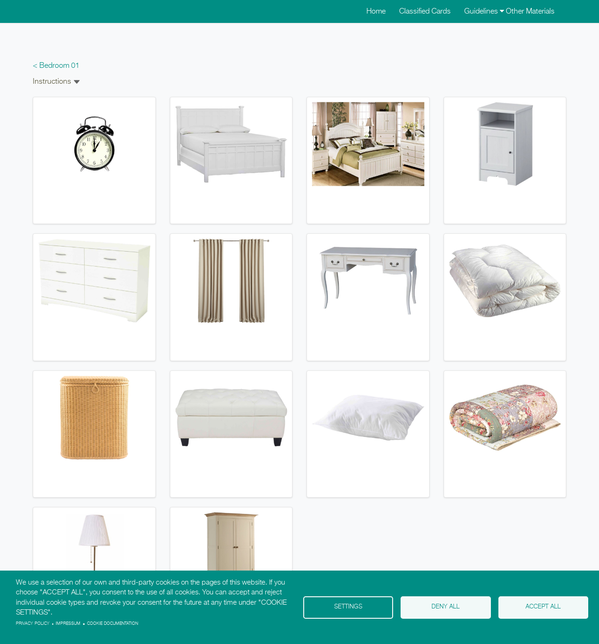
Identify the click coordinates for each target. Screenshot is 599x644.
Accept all (543, 607)
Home (376, 11)
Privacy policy (33, 624)
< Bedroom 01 (56, 66)
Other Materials (530, 11)
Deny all (445, 607)
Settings (348, 607)
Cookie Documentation (112, 624)
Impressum (68, 624)
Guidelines (484, 11)
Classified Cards (425, 11)
